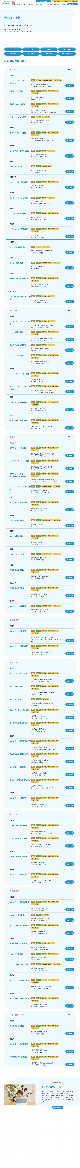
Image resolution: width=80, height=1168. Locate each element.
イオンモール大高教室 (18, 469)
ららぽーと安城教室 (17, 575)
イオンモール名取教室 (18, 652)
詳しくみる (70, 107)
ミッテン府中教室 (16, 284)
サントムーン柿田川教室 (19, 847)
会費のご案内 (39, 4)
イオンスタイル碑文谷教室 (19, 172)
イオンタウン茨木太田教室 (19, 947)
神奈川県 (31, 71)
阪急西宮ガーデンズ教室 (19, 965)
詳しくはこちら (57, 1128)
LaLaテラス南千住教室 (18, 235)
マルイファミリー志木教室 (19, 731)
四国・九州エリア (67, 75)
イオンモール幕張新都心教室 (20, 762)
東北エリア (67, 71)
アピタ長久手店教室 (17, 609)
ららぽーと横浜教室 (17, 377)
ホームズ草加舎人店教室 (19, 744)
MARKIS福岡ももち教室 (18, 1078)
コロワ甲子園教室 (16, 975)
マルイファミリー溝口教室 (19, 395)
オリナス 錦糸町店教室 (18, 154)
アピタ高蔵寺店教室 (17, 542)
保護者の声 (56, 4)
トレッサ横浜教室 (16, 353)
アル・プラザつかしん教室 (19, 986)
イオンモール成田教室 (18, 788)
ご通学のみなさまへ (72, 4)
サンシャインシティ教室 (19, 219)
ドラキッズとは (20, 4)
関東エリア (13, 75)
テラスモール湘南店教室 (19, 442)
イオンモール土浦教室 (18, 819)
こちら (30, 47)
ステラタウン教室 (16, 708)
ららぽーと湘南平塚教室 (19, 423)
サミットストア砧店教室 (19, 203)
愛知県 (49, 71)
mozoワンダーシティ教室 (19, 482)
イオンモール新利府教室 (19, 667)
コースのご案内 (30, 4)
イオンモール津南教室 (18, 896)
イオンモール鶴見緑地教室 (19, 923)
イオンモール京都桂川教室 (19, 1001)
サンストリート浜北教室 (19, 860)
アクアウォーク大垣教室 (19, 878)
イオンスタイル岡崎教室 (19, 523)
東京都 (13, 71)
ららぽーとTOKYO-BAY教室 (20, 801)
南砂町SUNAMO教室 (17, 125)
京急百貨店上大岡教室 (18, 366)
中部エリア (31, 75)
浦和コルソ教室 (15, 721)
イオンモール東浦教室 (18, 627)
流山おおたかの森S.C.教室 (19, 775)
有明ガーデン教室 (16, 112)
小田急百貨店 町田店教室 (19, 300)
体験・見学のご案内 (48, 4)
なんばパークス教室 (17, 936)
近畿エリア (49, 75)
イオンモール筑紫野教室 (19, 1065)
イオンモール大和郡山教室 (19, 1019)
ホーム (64, 35)
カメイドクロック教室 (18, 138)
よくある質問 (63, 4)
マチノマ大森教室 (16, 188)
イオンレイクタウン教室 (19, 695)
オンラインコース (19, 53)
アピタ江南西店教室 (17, 591)
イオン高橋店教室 (16, 557)
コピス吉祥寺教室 (18, 268)
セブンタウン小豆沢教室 (19, 250)
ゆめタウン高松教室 (17, 1047)
